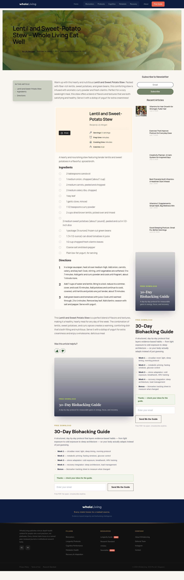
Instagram (139, 546)
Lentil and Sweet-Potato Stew (29, 89)
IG (22, 547)
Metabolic (122, 4)
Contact (138, 550)
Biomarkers (89, 4)
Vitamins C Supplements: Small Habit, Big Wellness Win (162, 204)
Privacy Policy (24, 567)
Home (76, 4)
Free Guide (158, 4)
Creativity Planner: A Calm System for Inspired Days (161, 156)
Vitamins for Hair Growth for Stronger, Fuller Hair (161, 107)
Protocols (101, 4)
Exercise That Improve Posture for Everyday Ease (161, 132)
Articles (103, 546)
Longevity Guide (109, 537)
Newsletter (107, 550)
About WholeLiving (142, 537)
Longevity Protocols (73, 541)
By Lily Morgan (28, 51)
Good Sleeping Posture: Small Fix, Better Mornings (162, 229)
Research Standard (107, 541)
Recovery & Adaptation (74, 554)
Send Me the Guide (120, 487)
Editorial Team (140, 541)
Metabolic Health (72, 550)
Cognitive (112, 4)
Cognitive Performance (74, 546)
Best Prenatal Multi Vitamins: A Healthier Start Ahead (162, 180)
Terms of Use (36, 567)
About (146, 4)
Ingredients (21, 91)
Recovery (133, 4)
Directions (21, 95)
